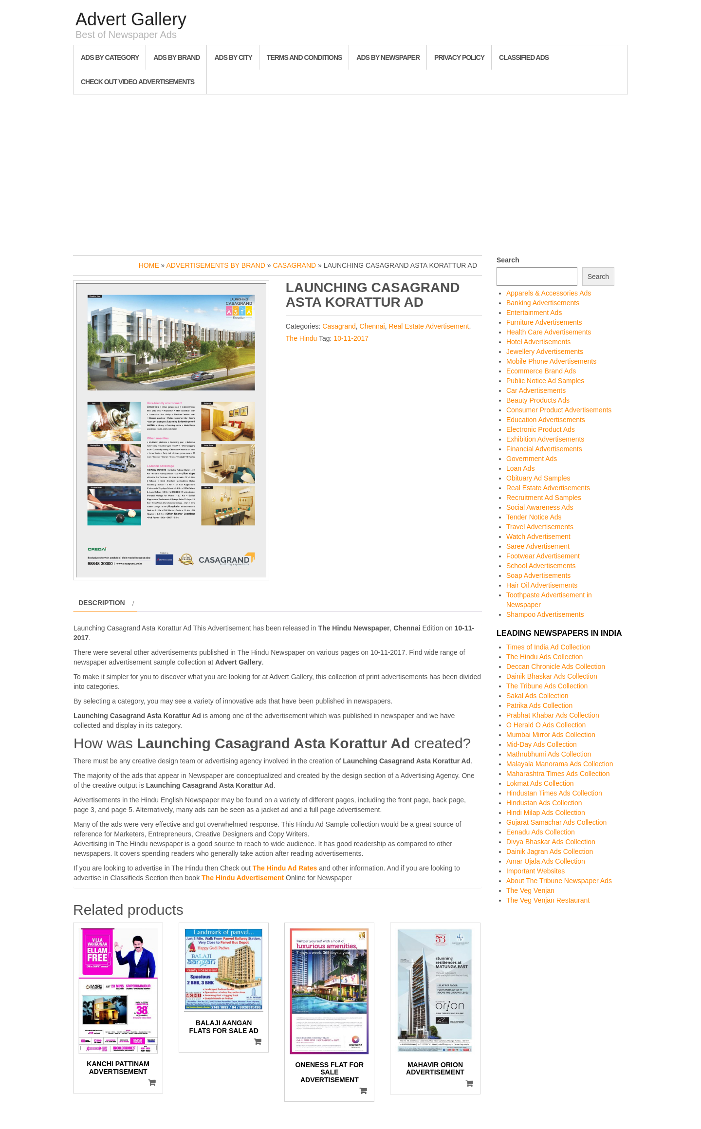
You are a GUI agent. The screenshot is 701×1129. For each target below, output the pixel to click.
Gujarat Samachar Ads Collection (556, 822)
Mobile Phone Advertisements (551, 361)
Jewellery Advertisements (544, 351)
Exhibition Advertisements (545, 439)
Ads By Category (110, 57)
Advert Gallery (130, 19)
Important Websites (535, 871)
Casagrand (294, 265)
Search (508, 260)
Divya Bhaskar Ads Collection (550, 842)
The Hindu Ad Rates (285, 868)
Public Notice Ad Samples (545, 381)
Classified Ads (524, 57)
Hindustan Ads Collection (544, 803)
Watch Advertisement (538, 536)
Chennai (372, 326)
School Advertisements (540, 566)
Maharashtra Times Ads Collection (557, 773)
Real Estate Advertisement (429, 326)
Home (149, 265)
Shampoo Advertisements (545, 614)
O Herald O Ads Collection (546, 725)
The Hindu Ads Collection (544, 657)
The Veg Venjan (530, 890)
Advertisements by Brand (215, 265)
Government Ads (531, 459)
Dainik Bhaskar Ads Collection (551, 676)
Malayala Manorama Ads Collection (559, 764)
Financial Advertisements (544, 449)
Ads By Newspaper (388, 57)
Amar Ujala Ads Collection (545, 861)
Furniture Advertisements (544, 322)
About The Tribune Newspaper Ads (559, 881)
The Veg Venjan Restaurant (548, 900)
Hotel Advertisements (538, 342)
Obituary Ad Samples (538, 478)
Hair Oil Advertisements (541, 585)
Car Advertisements (536, 390)
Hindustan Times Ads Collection (554, 793)
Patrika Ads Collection (539, 705)
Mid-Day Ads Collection (541, 744)
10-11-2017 (351, 338)
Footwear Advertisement (543, 556)
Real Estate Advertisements (548, 488)
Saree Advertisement (538, 546)
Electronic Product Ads (540, 429)
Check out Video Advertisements (137, 82)
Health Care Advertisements (548, 332)
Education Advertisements (545, 420)
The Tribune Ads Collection (547, 686)
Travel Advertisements (539, 527)
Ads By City (233, 57)
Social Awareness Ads (539, 507)
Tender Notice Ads (534, 517)
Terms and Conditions (304, 57)
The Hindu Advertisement (243, 878)
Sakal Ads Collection (537, 696)
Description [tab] (101, 603)
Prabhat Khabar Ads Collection (552, 715)
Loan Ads (520, 468)
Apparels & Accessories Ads (548, 293)
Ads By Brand (176, 57)
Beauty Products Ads (538, 400)
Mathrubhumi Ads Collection (548, 754)
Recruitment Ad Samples (543, 497)
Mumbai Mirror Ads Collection (550, 735)
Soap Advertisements (538, 575)
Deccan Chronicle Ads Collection (555, 666)
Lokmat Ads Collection (540, 783)
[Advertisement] (350, 172)
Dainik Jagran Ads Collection (549, 851)
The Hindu (301, 338)
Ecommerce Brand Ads (541, 371)
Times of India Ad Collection (548, 647)
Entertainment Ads (534, 312)
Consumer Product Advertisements (558, 410)
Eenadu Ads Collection (540, 832)
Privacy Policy (459, 57)
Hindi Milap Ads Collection (545, 812)
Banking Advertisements (542, 303)
